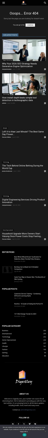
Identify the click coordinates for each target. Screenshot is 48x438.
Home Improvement (8, 230)
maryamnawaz (6, 69)
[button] (3, 3)
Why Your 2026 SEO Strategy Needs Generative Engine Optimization (19, 65)
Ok (24, 435)
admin (4, 103)
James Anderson (7, 171)
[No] (45, 431)
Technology (6, 94)
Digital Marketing (7, 60)
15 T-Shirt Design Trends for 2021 (25, 314)
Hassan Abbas (6, 137)
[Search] (45, 3)
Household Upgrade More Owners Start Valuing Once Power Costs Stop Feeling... (22, 235)
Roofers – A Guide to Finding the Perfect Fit (28, 304)
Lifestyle (5, 128)
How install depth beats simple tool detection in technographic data (19, 99)
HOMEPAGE (30, 25)
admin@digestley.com (28, 410)
